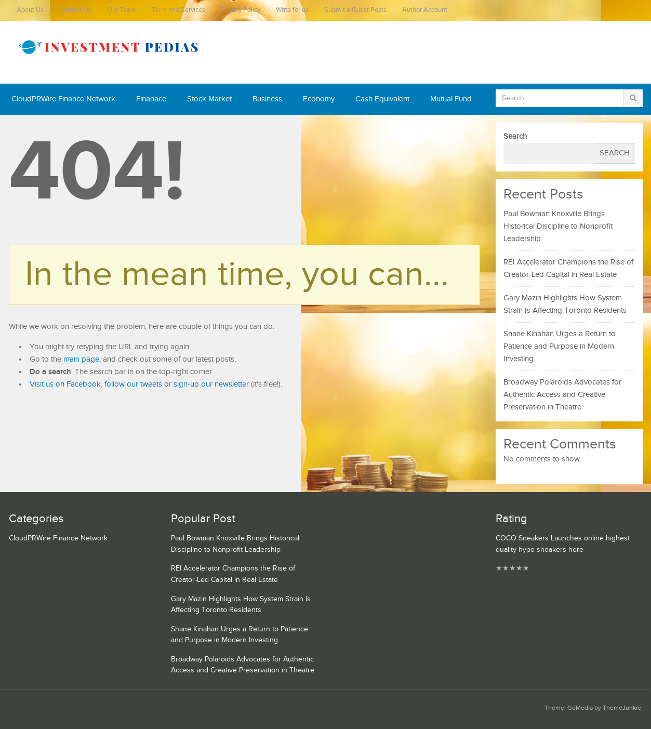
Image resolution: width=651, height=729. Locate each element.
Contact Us (75, 10)
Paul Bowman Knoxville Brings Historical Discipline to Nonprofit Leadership (558, 226)
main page (81, 359)
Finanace (151, 99)
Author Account (424, 10)
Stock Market (209, 99)
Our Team (121, 10)
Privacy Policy (240, 10)
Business (267, 99)
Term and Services (178, 10)
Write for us (292, 10)
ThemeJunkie (622, 708)
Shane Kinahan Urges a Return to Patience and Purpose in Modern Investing (559, 346)
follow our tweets (133, 384)
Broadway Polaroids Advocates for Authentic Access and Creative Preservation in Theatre (562, 395)
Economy (319, 99)
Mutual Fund (451, 99)
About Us (30, 10)
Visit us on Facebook (65, 384)
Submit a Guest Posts (355, 10)
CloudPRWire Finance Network (63, 99)
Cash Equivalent (382, 99)
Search (515, 136)
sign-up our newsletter (211, 384)
